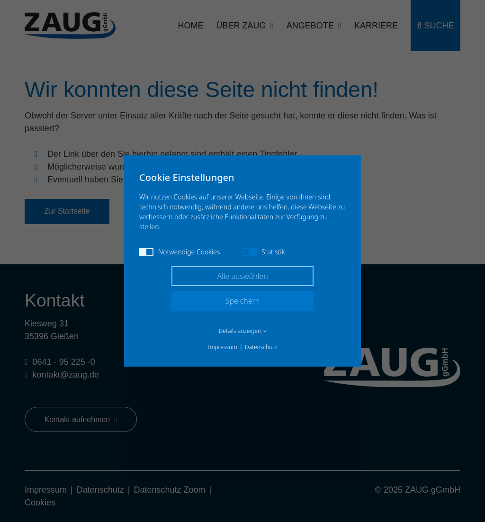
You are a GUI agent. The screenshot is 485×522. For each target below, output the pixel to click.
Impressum (222, 347)
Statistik (263, 251)
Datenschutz (261, 347)
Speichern (242, 301)
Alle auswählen (242, 276)
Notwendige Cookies (179, 251)
